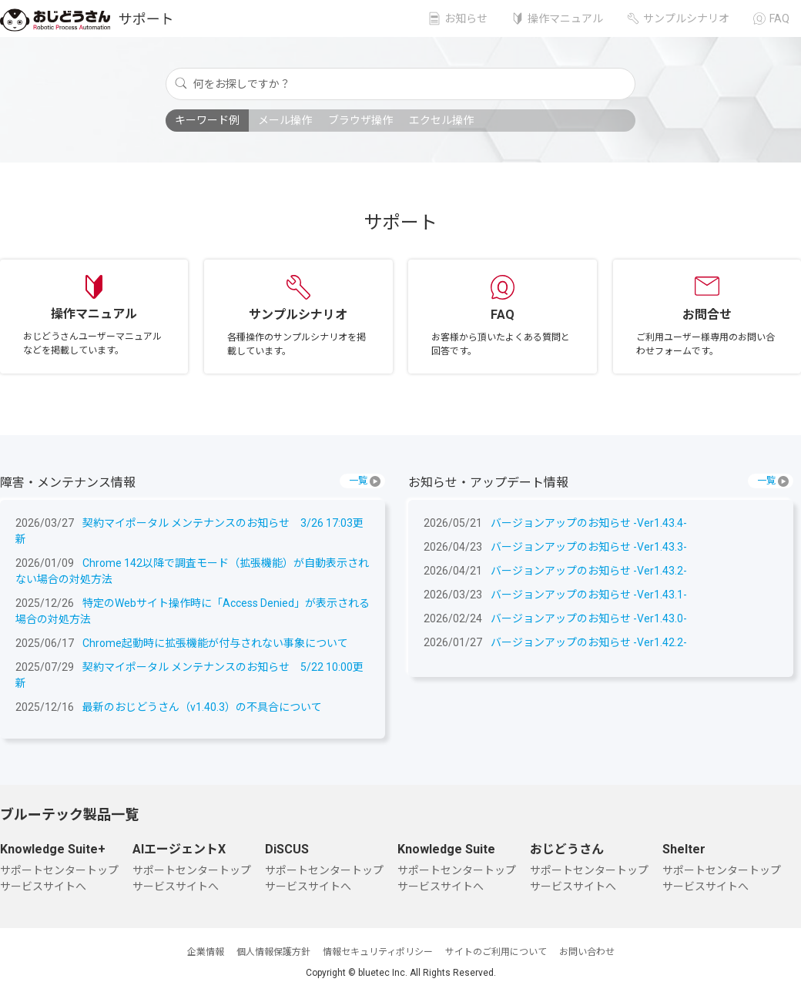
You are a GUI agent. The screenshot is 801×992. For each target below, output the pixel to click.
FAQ (779, 18)
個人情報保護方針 (273, 952)
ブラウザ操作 (360, 120)
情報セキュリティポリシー (378, 952)
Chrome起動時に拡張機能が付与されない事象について (215, 643)
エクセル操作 (441, 120)
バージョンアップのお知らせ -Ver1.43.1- (589, 594)
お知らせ (466, 18)
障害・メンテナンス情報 (68, 482)
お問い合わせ (587, 952)
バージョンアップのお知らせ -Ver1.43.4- (589, 523)
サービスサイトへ (43, 886)
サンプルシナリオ (686, 18)
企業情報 (205, 952)
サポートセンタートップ (59, 870)
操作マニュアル (565, 18)
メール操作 (285, 120)
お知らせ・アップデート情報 (488, 482)
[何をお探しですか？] (400, 84)
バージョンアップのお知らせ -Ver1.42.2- (589, 642)
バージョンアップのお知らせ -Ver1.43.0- (589, 618)
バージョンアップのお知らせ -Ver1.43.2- (589, 571)
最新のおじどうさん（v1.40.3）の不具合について (202, 707)
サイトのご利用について (496, 952)
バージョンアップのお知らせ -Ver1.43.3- (589, 547)
